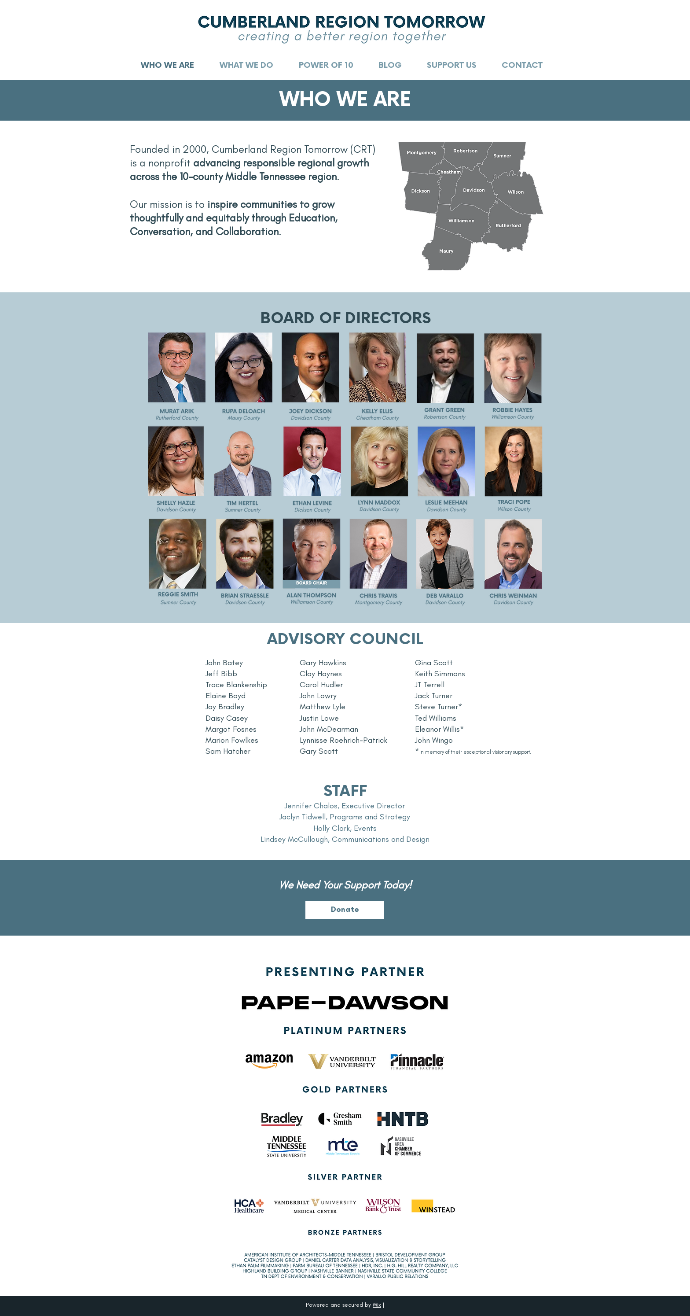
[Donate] (344, 910)
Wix (377, 1304)
